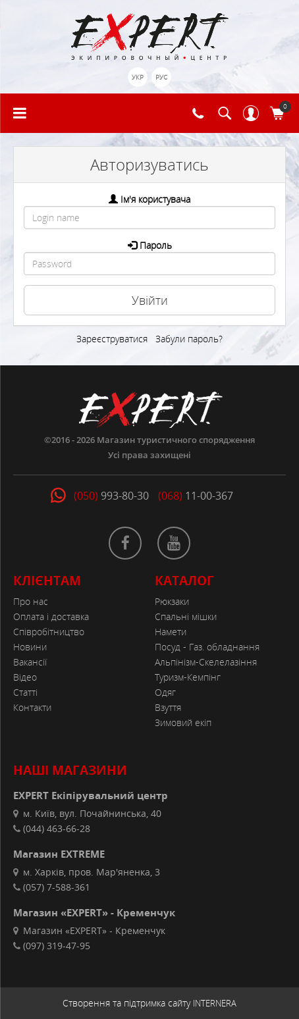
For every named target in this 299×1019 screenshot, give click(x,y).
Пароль (156, 245)
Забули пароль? (189, 338)
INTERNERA (214, 1003)
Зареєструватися (112, 338)
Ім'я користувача (155, 199)
